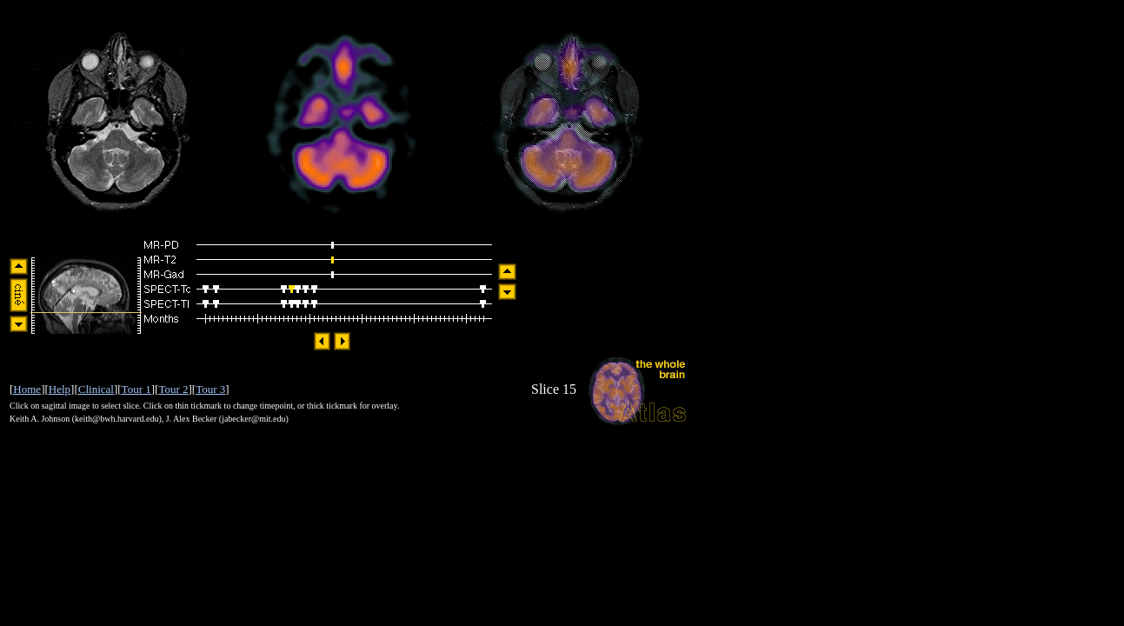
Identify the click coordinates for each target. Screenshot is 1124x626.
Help (59, 389)
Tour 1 (136, 389)
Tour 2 (173, 389)
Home (27, 389)
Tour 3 (210, 389)
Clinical (96, 389)
